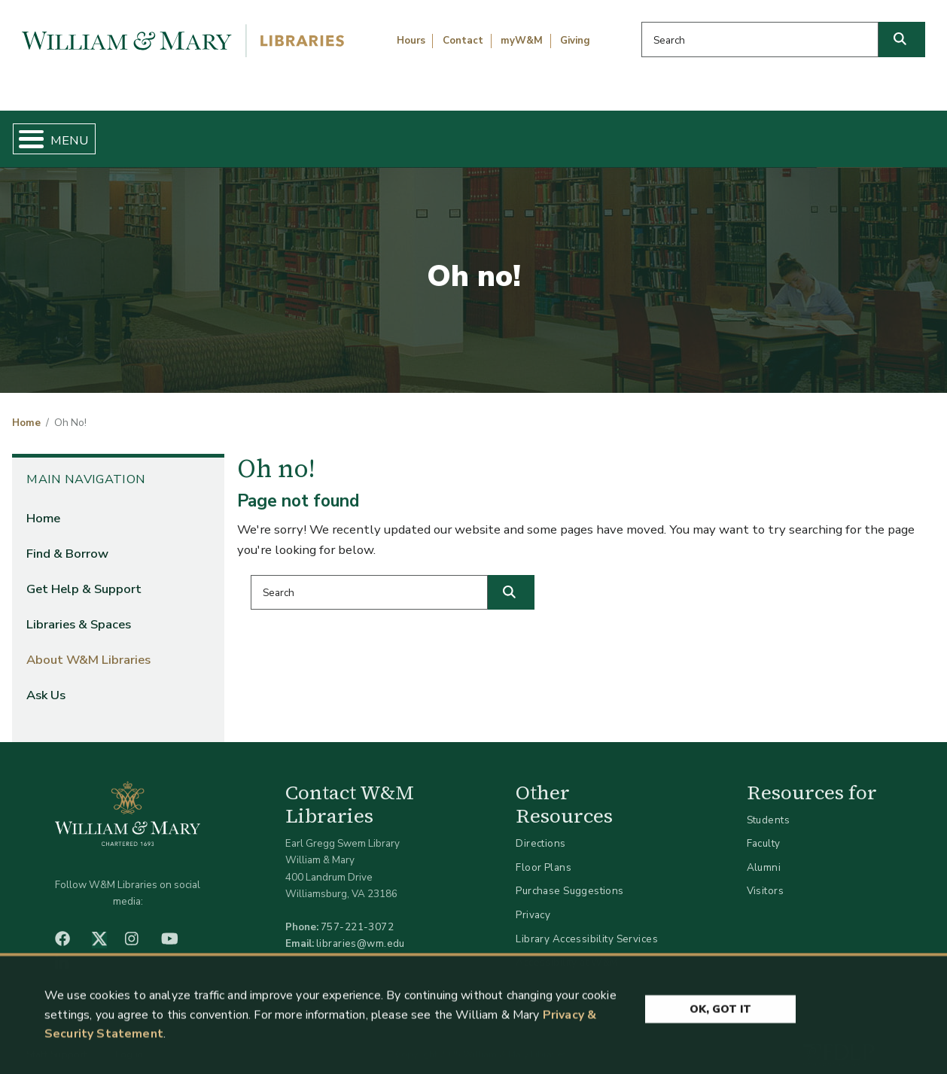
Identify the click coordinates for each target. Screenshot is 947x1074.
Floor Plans (543, 854)
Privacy (533, 902)
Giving (575, 40)
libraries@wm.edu (360, 931)
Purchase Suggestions (569, 879)
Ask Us (872, 132)
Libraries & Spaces (539, 132)
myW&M (522, 40)
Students (768, 807)
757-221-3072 (357, 915)
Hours (411, 40)
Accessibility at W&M (567, 950)
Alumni (764, 854)
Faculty (764, 831)
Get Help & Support (360, 132)
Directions (540, 831)
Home (71, 132)
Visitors (765, 879)
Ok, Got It (720, 1011)
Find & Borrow (194, 132)
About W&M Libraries (723, 132)
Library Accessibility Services (587, 926)
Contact (463, 40)
